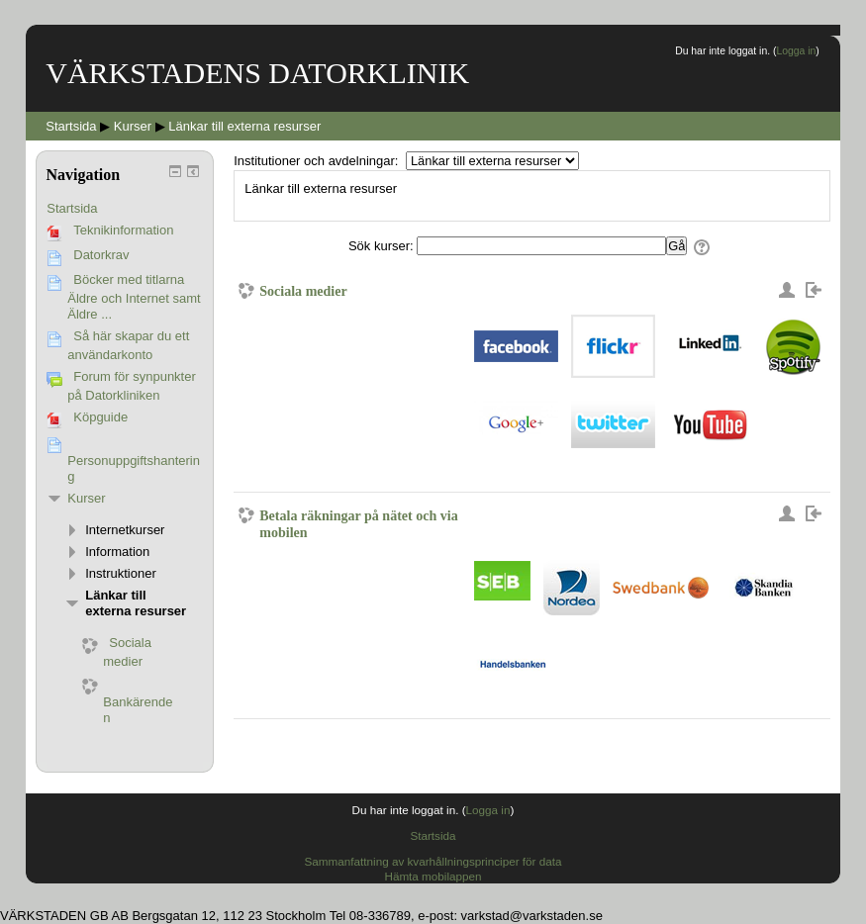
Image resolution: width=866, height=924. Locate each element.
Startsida (72, 208)
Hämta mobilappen (432, 876)
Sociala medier (302, 291)
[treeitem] (125, 209)
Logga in (796, 51)
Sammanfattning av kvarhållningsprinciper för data (433, 861)
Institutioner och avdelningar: (318, 160)
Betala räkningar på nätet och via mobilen (358, 524)
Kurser (86, 498)
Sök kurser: (382, 245)
